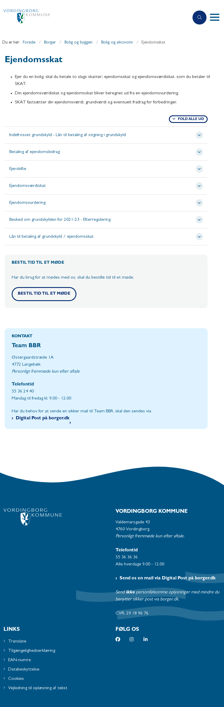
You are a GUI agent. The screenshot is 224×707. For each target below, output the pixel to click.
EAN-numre (19, 660)
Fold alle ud (191, 119)
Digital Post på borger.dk (42, 418)
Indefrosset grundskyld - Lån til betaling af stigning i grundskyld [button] (67, 135)
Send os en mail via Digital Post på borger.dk (168, 578)
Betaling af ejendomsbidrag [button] (34, 152)
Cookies (16, 679)
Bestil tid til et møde (44, 294)
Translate (17, 641)
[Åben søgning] (199, 18)
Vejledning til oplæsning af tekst (37, 688)
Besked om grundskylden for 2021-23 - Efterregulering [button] (60, 220)
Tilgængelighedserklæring (31, 651)
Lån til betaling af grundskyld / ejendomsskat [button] (51, 236)
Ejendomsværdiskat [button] (27, 186)
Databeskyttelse (23, 669)
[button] (217, 17)
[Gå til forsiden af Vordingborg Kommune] (92, 17)
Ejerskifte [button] (17, 169)
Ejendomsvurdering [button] (27, 203)
